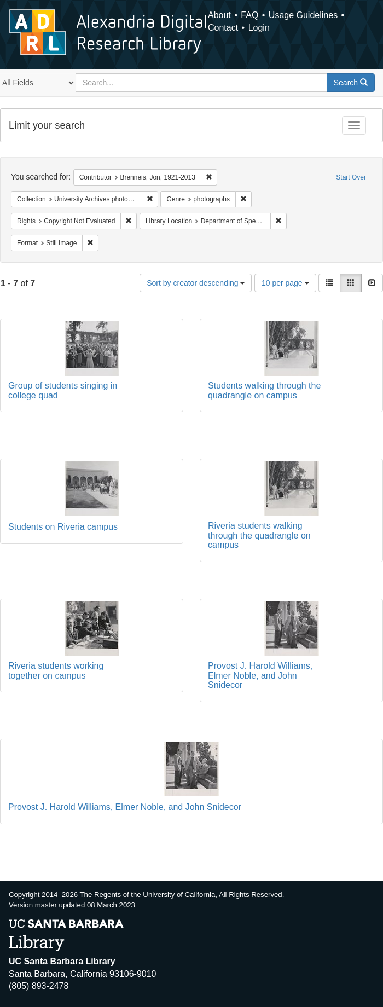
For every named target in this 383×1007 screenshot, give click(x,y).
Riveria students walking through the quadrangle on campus (259, 535)
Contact (223, 27)
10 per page (285, 283)
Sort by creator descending (196, 283)
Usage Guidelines (303, 15)
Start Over (351, 177)
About (219, 15)
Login (259, 27)
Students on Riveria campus (63, 526)
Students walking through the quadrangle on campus (264, 390)
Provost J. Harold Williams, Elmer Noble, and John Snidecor (260, 675)
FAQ (249, 15)
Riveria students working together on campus (55, 670)
